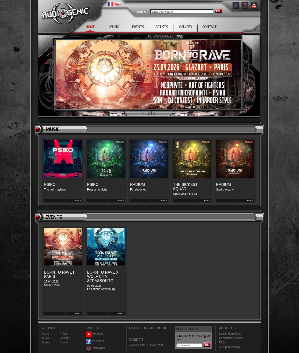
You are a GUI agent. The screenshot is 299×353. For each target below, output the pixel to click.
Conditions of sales (231, 338)
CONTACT (209, 27)
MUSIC (114, 27)
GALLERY (185, 27)
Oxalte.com (156, 345)
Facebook (95, 341)
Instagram (95, 348)
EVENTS (138, 27)
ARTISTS (162, 27)
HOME (90, 27)
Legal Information (230, 333)
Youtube (94, 334)
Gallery (64, 338)
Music (45, 338)
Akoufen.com (137, 345)
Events (46, 342)
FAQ (222, 342)
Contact (64, 342)
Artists (64, 333)
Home (45, 333)
